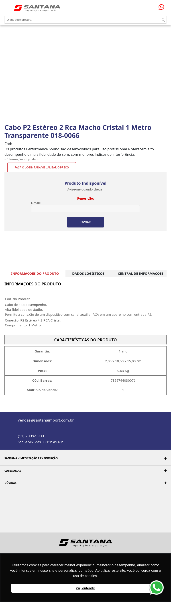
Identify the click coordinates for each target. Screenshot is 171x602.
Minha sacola (156, 6)
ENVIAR (85, 222)
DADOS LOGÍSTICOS (88, 273)
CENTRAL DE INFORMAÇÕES (140, 273)
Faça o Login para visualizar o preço (42, 167)
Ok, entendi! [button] (85, 588)
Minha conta (151, 6)
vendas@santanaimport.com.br (46, 420)
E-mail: (36, 203)
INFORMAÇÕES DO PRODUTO (35, 273)
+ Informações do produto (21, 159)
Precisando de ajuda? (163, 7)
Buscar (162, 19)
